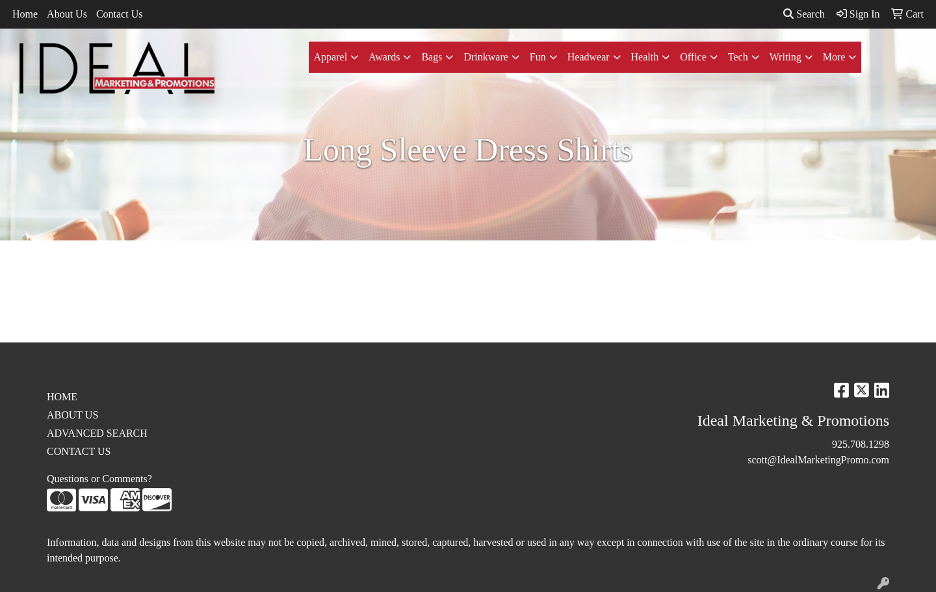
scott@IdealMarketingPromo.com (818, 459)
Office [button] (693, 56)
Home (25, 13)
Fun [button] (538, 56)
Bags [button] (431, 56)
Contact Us (119, 13)
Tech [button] (738, 56)
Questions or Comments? (99, 478)
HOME (62, 396)
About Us (67, 13)
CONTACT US (78, 451)
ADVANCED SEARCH (97, 433)
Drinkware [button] (485, 56)
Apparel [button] (331, 56)
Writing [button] (785, 56)
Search (804, 13)
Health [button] (645, 56)
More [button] (834, 56)
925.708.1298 (860, 444)
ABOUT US (72, 414)
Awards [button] (384, 56)
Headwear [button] (588, 56)
